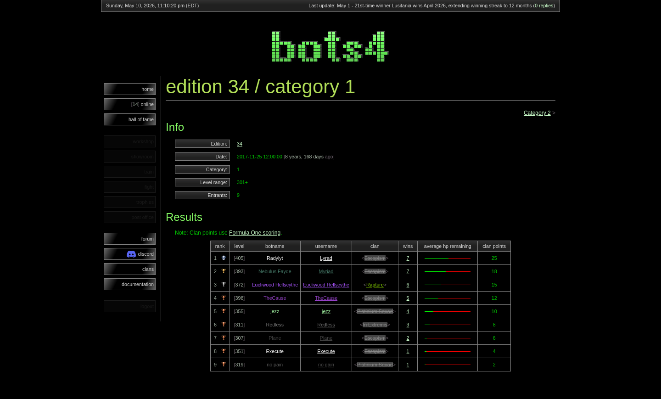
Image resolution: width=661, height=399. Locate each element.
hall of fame (141, 119)
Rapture (375, 284)
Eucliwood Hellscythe (326, 284)
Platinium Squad (375, 311)
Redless (326, 324)
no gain (326, 364)
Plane (326, 338)
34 (239, 143)
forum (147, 239)
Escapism (375, 258)
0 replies (544, 5)
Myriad (326, 271)
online (142, 104)
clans (148, 269)
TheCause (326, 298)
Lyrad (326, 258)
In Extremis (375, 324)
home (147, 89)
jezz (326, 311)
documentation (138, 284)
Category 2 (537, 113)
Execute (326, 351)
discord (140, 254)
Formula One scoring (254, 233)
